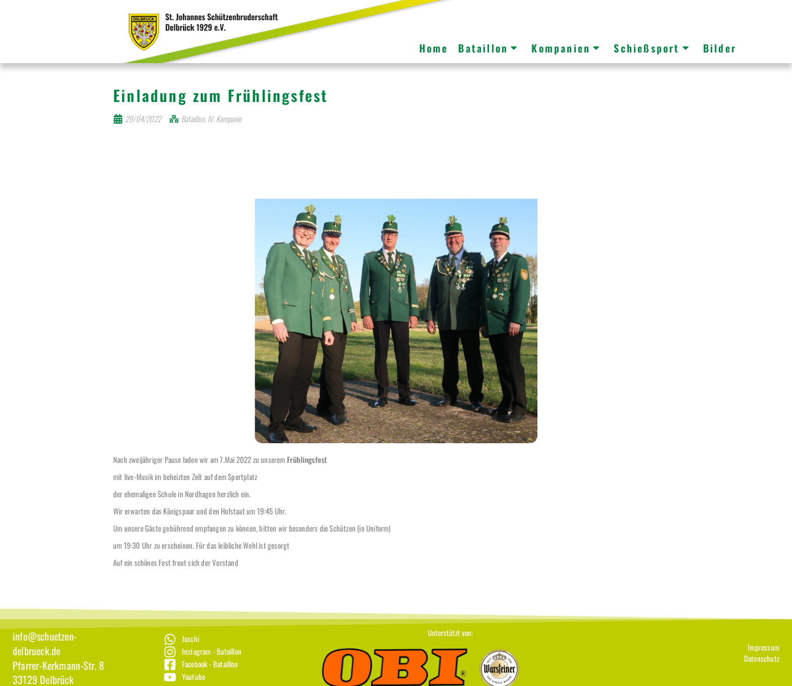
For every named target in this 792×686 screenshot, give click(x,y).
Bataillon (488, 48)
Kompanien (566, 48)
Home (434, 48)
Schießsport (652, 48)
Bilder (719, 48)
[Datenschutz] (761, 670)
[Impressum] (761, 659)
